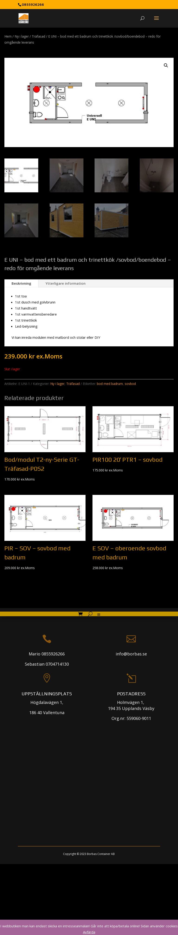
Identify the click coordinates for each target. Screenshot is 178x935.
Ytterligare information (65, 283)
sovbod (130, 383)
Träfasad (38, 36)
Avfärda (89, 932)
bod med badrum (110, 383)
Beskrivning (21, 283)
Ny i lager (22, 36)
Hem (8, 36)
